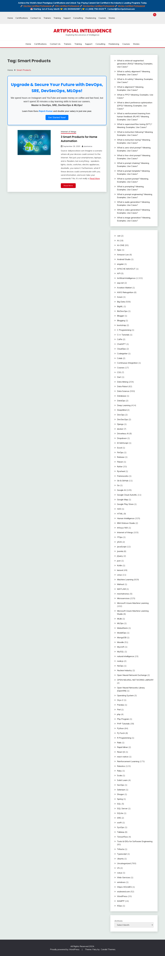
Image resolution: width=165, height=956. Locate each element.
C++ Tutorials (123, 334)
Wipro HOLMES (124, 887)
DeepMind (122, 410)
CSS (119, 372)
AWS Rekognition (125, 292)
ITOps (120, 537)
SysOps (120, 827)
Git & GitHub (122, 480)
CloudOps (121, 348)
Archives (118, 921)
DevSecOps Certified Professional (98, 6)
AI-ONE (120, 245)
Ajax (119, 250)
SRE (119, 818)
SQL (119, 803)
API (118, 273)
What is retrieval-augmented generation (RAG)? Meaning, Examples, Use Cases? (135, 63)
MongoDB (121, 637)
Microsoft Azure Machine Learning (133, 603)
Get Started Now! (57, 117)
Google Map (122, 499)
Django (120, 424)
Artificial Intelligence (82, 30)
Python (120, 728)
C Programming (124, 330)
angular (120, 264)
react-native (122, 756)
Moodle (120, 642)
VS (118, 868)
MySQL (120, 651)
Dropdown (122, 438)
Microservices (123, 598)
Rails (119, 742)
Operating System (125, 695)
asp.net (120, 283)
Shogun (120, 794)
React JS (121, 752)
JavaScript (121, 546)
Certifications (22, 18)
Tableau (120, 832)
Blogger (120, 315)
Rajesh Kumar (46, 111)
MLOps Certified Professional (131, 6)
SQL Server (122, 808)
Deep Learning (123, 405)
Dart (119, 377)
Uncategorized (124, 863)
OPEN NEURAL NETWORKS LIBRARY (135, 680)
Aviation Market (124, 287)
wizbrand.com (123, 891)
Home (10, 18)
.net (118, 235)
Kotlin (119, 565)
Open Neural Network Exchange (132, 675)
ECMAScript (122, 443)
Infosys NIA (122, 527)
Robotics (121, 766)
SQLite (120, 813)
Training (57, 18)
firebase (120, 457)
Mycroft (120, 647)
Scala (119, 775)
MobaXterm (122, 628)
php (118, 714)
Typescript (122, 854)
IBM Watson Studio (126, 523)
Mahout (120, 584)
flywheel (121, 471)
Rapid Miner (122, 747)
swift (119, 822)
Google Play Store (125, 504)
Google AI (121, 490)
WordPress (122, 896)
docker (120, 429)
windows (121, 882)
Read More (95, 178)
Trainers (47, 18)
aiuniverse (88, 146)
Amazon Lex (123, 254)
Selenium (121, 789)
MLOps (120, 623)
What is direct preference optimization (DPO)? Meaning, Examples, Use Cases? (134, 105)
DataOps (121, 400)
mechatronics (123, 593)
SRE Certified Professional (67, 6)
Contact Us (35, 18)
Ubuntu (120, 858)
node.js (120, 661)
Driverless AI (123, 433)
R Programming (124, 738)
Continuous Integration (127, 363)
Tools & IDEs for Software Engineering (134, 841)
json (119, 560)
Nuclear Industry (124, 670)
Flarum (120, 461)
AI (118, 240)
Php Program (123, 719)
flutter (120, 466)
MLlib (119, 618)
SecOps (120, 785)
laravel (120, 570)
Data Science (123, 391)
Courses (102, 18)
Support (67, 18)
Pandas (120, 704)
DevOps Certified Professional (37, 6)
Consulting (78, 18)
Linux (119, 574)
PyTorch (121, 733)
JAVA (119, 542)
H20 (119, 509)
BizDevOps (122, 311)
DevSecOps (122, 419)
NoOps (120, 665)
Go (118, 485)
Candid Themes (108, 949)
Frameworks (122, 476)
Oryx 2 (120, 700)
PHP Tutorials (123, 723)
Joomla (120, 551)
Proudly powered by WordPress (65, 949)
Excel (119, 447)
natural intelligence (125, 656)
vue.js (119, 872)
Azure (120, 297)
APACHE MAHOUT (126, 268)
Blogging (121, 320)
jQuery (120, 556)
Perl (119, 709)
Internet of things (68, 131)
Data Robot (122, 386)
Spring (120, 799)
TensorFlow (122, 836)
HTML (120, 513)
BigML (120, 306)
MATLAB (121, 589)
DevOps (121, 414)
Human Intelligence (125, 518)
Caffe (119, 339)
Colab (119, 358)
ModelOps (121, 632)
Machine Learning (125, 579)
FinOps (120, 452)
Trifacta (120, 849)
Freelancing (90, 18)
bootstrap (121, 325)
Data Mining (122, 381)
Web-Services (123, 877)
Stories (112, 18)
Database (121, 396)
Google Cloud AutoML (127, 494)
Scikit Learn (122, 780)
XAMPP (120, 901)
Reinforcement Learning (128, 761)
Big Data (121, 301)
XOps (119, 905)
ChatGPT (121, 344)
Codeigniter (122, 353)
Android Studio (123, 259)
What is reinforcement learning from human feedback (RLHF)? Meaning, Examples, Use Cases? (133, 116)
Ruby (119, 770)
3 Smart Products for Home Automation (78, 138)
